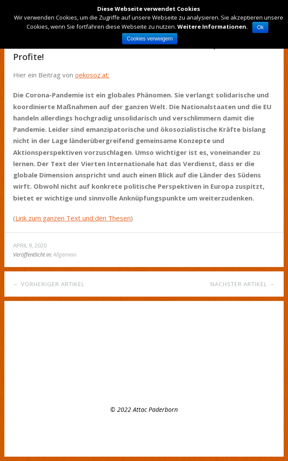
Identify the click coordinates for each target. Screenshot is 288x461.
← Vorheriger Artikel (49, 284)
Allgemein (64, 254)
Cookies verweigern (150, 39)
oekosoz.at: (92, 74)
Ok (260, 27)
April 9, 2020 (30, 245)
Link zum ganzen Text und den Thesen (73, 218)
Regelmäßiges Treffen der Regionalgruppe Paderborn (88, 341)
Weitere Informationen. (212, 26)
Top (144, 435)
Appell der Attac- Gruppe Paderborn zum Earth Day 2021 (93, 366)
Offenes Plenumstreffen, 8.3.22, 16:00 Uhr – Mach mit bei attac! (102, 353)
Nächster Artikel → (242, 284)
